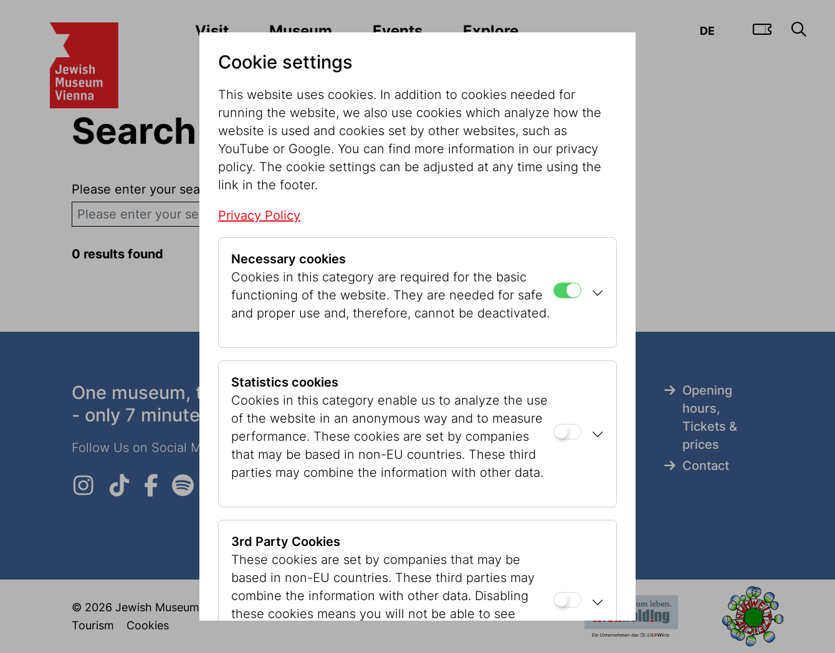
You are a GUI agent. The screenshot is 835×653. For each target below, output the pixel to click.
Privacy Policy (259, 215)
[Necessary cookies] (567, 290)
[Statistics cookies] (567, 431)
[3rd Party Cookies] (567, 600)
